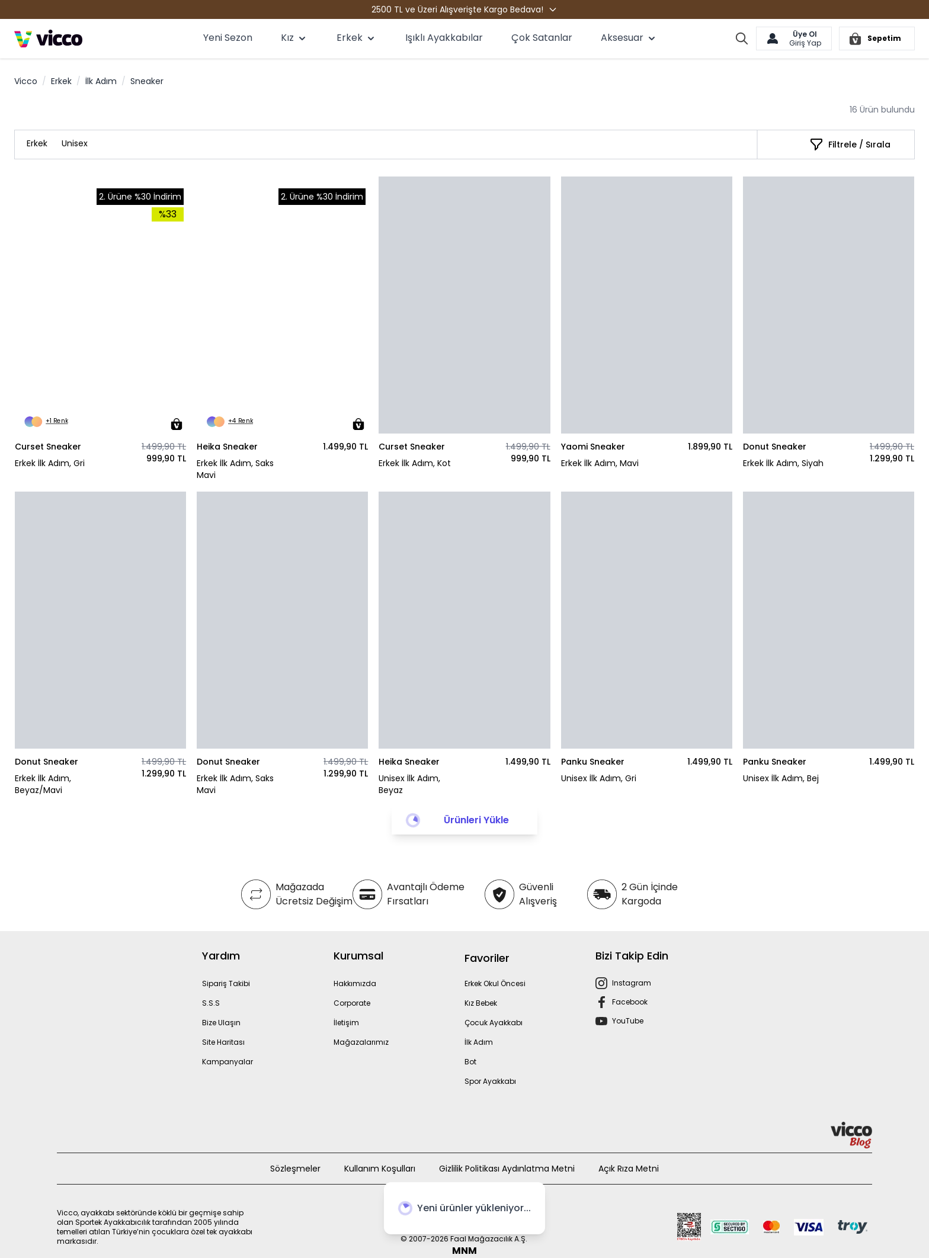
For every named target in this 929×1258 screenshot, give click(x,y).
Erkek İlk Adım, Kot (415, 463)
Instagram (631, 983)
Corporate (352, 1003)
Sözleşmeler (295, 1168)
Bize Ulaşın (221, 1023)
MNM (464, 1250)
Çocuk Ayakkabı (493, 1023)
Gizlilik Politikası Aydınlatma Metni (507, 1168)
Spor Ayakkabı (490, 1081)
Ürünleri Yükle (476, 820)
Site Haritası (223, 1042)
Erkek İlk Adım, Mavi (600, 463)
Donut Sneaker (774, 447)
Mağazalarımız (361, 1042)
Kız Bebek (480, 1003)
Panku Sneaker (592, 762)
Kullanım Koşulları (379, 1168)
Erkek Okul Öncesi (495, 983)
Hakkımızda (355, 983)
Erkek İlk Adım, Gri (50, 463)
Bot (470, 1062)
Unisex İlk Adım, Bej (781, 778)
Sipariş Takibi (226, 983)
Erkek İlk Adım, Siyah (783, 463)
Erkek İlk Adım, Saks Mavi (235, 469)
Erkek (61, 81)
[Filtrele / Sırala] (849, 144)
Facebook (630, 1002)
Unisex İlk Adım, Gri (598, 778)
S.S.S (211, 1003)
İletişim (346, 1023)
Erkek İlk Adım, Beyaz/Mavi (43, 784)
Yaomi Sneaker (593, 447)
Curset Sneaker (48, 447)
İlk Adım (101, 81)
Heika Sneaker (227, 447)
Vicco (25, 81)
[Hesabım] (794, 38)
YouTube (627, 1021)
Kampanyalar (227, 1062)
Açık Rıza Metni (628, 1168)
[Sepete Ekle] (176, 424)
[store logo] (48, 38)
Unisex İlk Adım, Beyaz (409, 784)
